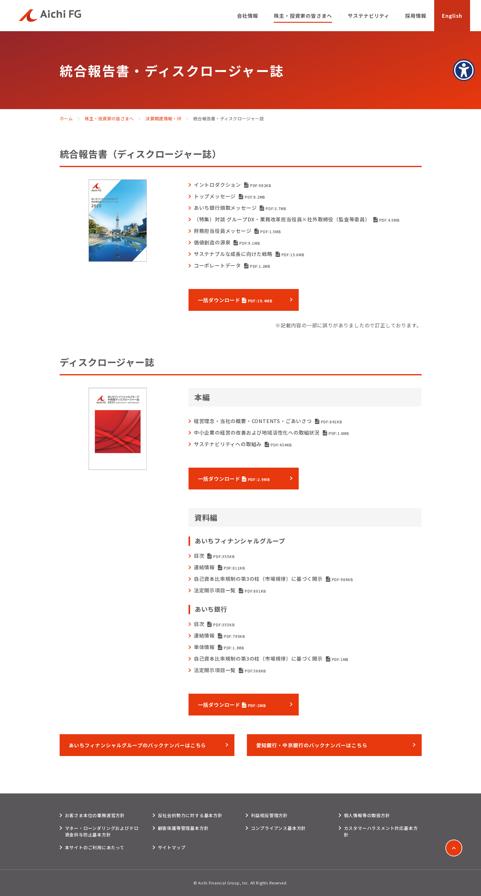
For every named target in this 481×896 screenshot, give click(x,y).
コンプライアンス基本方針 (278, 828)
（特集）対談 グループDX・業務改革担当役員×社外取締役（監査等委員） (297, 219)
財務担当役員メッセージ (237, 230)
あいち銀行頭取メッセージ (240, 207)
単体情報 (219, 647)
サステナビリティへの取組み (243, 444)
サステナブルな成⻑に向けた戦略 (249, 254)
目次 (214, 555)
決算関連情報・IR (163, 118)
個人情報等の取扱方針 (367, 815)
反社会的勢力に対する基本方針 (190, 815)
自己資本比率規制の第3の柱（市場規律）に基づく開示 (273, 578)
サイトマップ (172, 847)
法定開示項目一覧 (230, 590)
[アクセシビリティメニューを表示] (464, 70)
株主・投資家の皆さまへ (109, 118)
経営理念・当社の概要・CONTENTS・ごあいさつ (268, 421)
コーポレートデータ (232, 265)
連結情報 (219, 567)
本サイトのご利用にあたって (95, 847)
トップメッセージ (229, 196)
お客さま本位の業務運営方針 (95, 815)
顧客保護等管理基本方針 (183, 828)
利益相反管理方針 (269, 815)
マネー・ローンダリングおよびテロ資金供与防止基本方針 (102, 831)
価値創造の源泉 (227, 242)
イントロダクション (233, 184)
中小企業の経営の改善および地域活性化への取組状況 (271, 432)
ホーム (66, 118)
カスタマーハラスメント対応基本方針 (381, 831)
